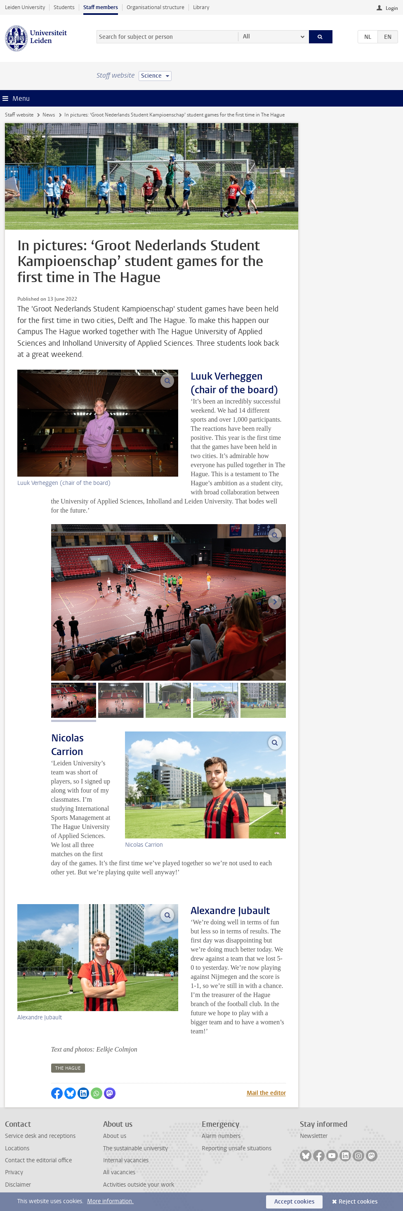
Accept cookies (294, 1202)
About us (114, 1136)
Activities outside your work (138, 1185)
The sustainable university (135, 1148)
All (246, 36)
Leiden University (25, 7)
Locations (17, 1148)
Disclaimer (18, 1185)
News (48, 115)
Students (64, 7)
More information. (110, 1201)
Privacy (14, 1172)
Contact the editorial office (38, 1160)
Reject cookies (358, 1202)
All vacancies (119, 1172)
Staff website (19, 115)
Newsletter (314, 1136)
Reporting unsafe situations (236, 1148)
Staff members (100, 7)
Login (392, 8)
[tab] (73, 700)
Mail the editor (266, 1093)
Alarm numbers (221, 1136)
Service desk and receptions (40, 1136)
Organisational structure (155, 7)
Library (201, 7)
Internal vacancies (125, 1160)
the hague (68, 1068)
